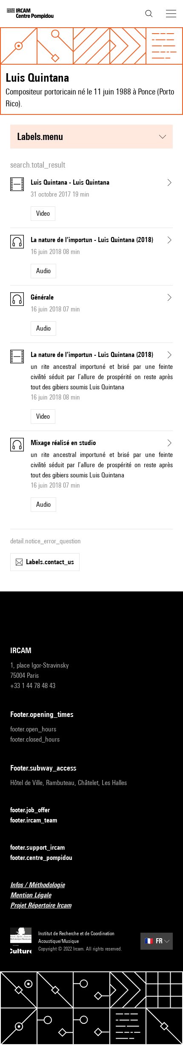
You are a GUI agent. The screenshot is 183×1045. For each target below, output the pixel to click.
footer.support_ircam (42, 847)
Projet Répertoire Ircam (45, 905)
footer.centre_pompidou (46, 858)
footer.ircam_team (38, 820)
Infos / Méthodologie (42, 885)
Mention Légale (35, 895)
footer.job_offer (35, 810)
